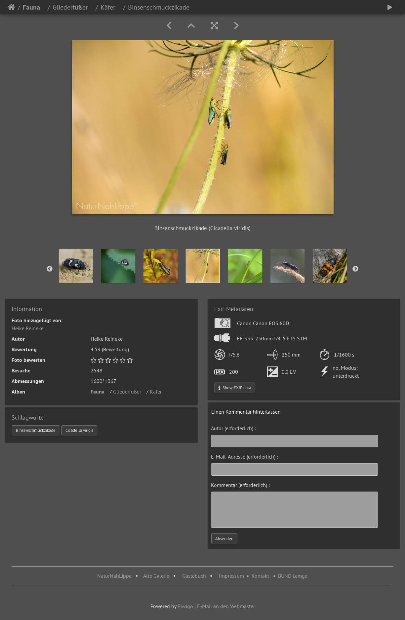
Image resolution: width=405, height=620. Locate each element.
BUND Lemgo (293, 575)
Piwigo (185, 606)
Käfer (110, 7)
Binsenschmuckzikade (36, 430)
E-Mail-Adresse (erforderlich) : (244, 456)
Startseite (11, 7)
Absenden (224, 538)
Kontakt (260, 575)
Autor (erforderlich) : (233, 428)
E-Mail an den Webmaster (226, 606)
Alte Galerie (156, 575)
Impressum (231, 575)
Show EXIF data (235, 388)
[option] (76, 266)
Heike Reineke (28, 328)
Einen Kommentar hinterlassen (246, 411)
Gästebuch (194, 575)
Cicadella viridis (79, 430)
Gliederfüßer (73, 7)
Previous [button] (49, 269)
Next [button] (355, 269)
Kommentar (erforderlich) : (240, 485)
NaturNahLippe (114, 575)
